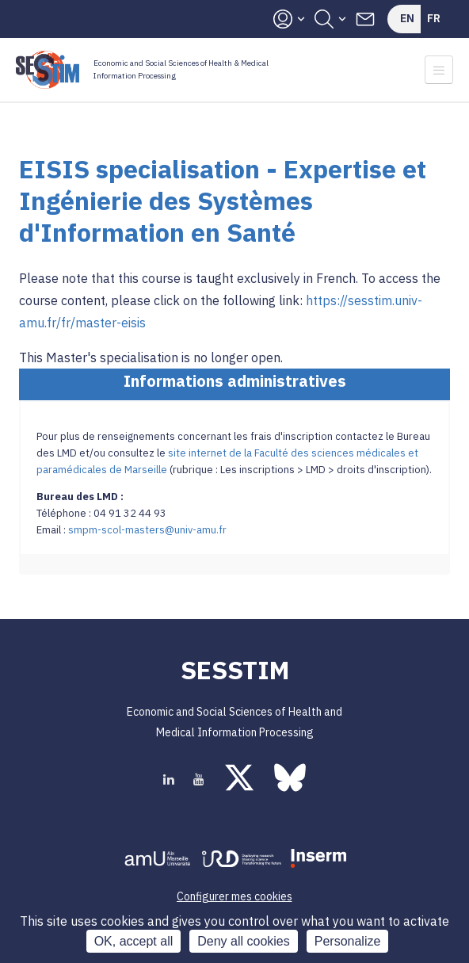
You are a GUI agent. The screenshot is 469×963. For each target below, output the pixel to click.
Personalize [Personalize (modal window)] (348, 941)
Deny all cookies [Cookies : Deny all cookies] (243, 941)
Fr (433, 18)
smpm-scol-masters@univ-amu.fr (147, 530)
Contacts (365, 19)
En (407, 18)
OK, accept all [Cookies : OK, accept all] (133, 941)
